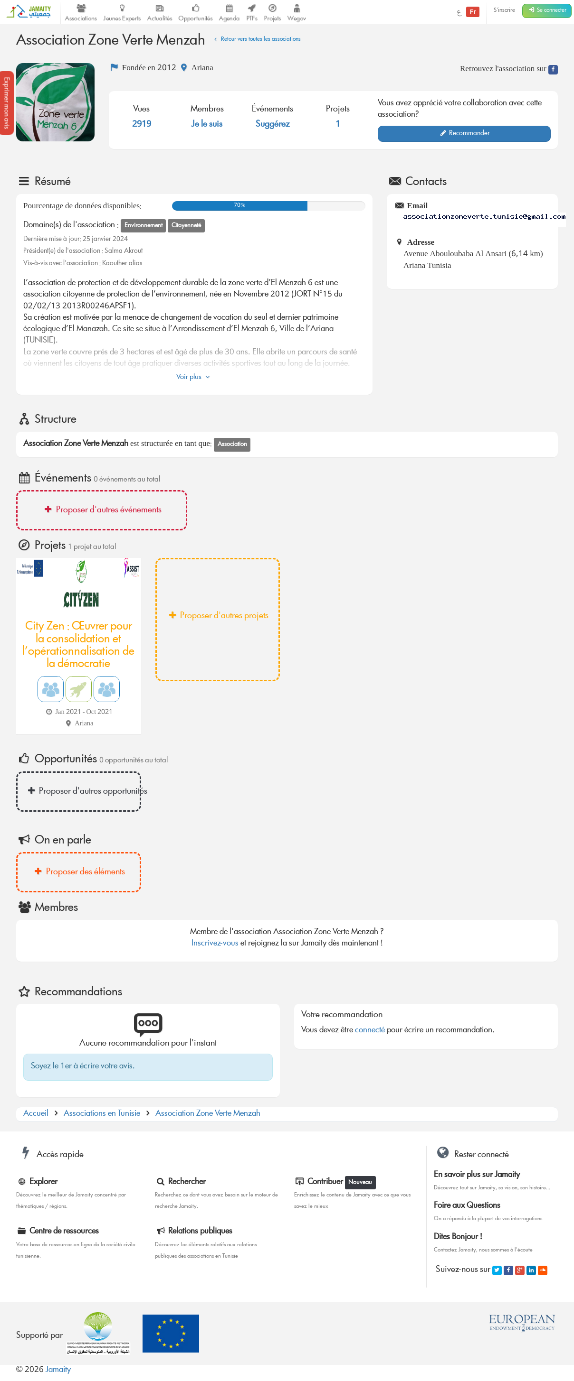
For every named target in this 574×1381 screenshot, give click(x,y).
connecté (370, 1031)
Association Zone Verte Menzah (207, 1114)
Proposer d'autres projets (217, 616)
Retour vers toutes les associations (256, 40)
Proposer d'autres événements (101, 510)
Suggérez (273, 125)
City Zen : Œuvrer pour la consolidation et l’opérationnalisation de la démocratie (78, 645)
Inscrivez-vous (215, 944)
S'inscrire (504, 11)
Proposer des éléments (78, 872)
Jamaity (58, 1370)
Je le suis (206, 125)
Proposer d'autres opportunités (83, 792)
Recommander (464, 133)
